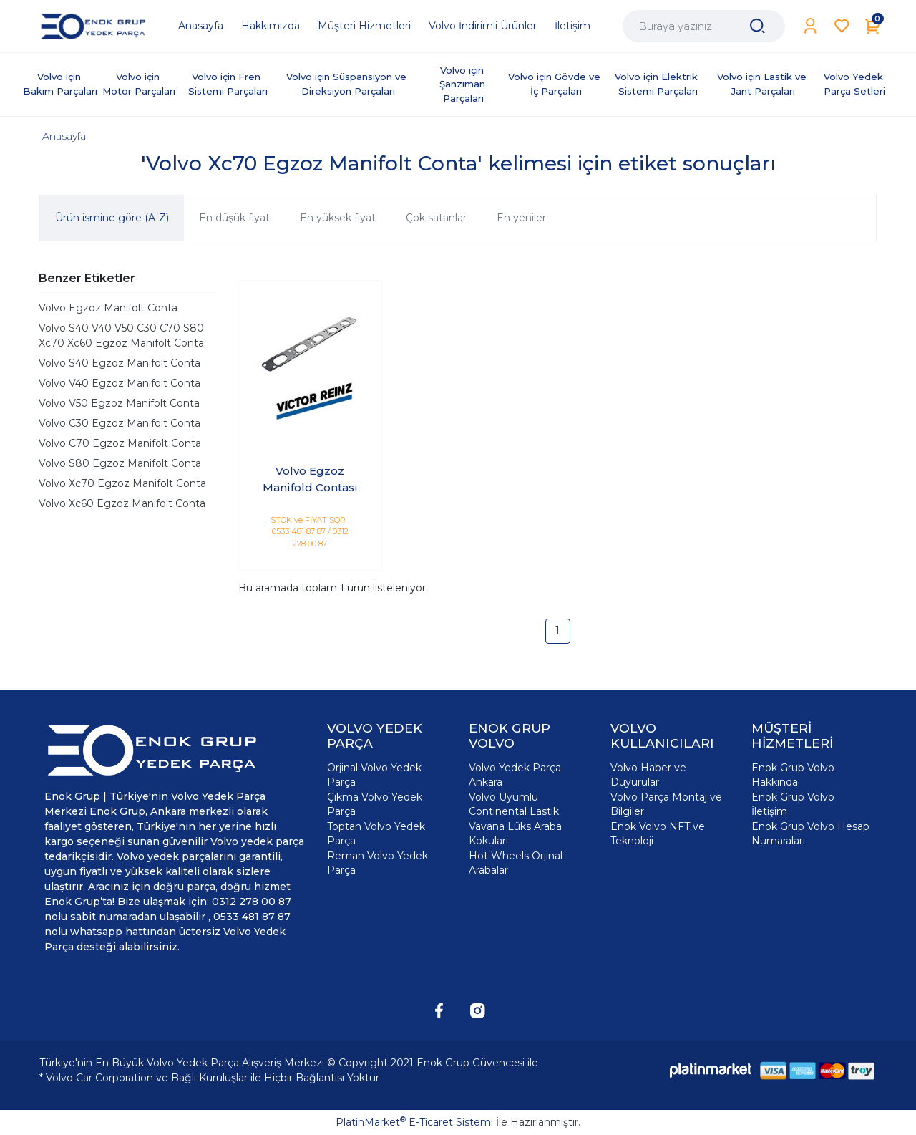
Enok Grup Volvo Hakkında (792, 774)
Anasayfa (64, 136)
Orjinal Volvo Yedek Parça (374, 774)
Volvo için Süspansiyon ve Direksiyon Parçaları (347, 84)
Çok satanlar (436, 217)
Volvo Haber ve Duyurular (648, 774)
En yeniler (521, 217)
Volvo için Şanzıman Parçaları (463, 84)
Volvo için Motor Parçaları (138, 84)
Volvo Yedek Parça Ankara (515, 774)
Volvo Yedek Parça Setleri (855, 84)
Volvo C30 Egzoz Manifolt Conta (119, 423)
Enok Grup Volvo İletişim (792, 804)
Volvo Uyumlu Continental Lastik (514, 804)
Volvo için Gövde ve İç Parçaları (555, 84)
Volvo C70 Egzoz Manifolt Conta (120, 443)
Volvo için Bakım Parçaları (60, 84)
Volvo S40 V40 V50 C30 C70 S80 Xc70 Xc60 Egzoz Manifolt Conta (121, 335)
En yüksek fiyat (338, 217)
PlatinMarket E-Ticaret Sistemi (414, 1122)
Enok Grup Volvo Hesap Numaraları (810, 833)
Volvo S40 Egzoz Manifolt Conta (119, 363)
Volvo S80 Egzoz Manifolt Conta (120, 463)
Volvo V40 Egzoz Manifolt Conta (119, 383)
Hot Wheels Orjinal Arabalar (515, 862)
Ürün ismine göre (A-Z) (112, 217)
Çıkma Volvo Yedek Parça (374, 804)
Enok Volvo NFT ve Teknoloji (657, 833)
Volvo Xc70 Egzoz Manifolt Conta (122, 483)
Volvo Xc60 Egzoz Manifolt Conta (122, 503)
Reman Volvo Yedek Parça (377, 862)
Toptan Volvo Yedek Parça (376, 833)
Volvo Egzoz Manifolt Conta (108, 307)
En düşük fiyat (234, 217)
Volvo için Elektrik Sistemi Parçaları (658, 84)
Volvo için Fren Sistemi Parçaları (228, 84)
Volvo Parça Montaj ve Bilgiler (666, 804)
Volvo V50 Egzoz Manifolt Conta (119, 403)
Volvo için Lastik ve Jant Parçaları (763, 84)
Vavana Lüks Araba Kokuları (515, 833)
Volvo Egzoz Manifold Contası (310, 479)
